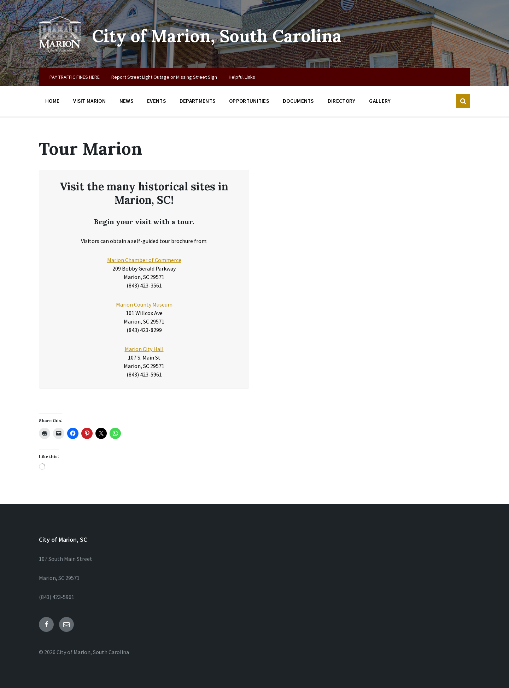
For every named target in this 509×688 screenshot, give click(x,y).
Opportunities (249, 100)
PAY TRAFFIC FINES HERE (74, 77)
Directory (342, 100)
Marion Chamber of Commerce (144, 259)
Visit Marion (89, 100)
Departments (197, 100)
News (126, 100)
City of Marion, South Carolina (216, 36)
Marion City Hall (144, 348)
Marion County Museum (144, 304)
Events (156, 100)
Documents (298, 100)
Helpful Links (242, 77)
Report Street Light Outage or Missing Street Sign (164, 77)
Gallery (380, 100)
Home (52, 100)
